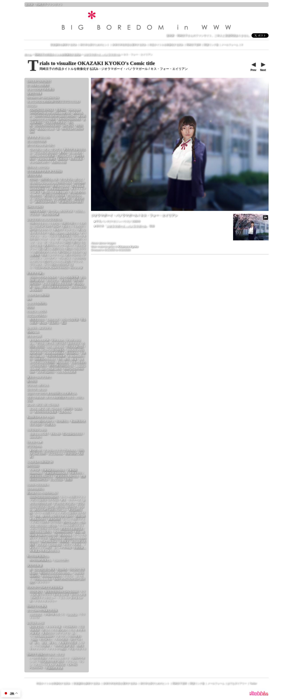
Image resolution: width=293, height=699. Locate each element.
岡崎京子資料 (193, 44)
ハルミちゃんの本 (66, 371)
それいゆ (55, 433)
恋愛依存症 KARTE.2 (66, 476)
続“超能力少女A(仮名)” (71, 201)
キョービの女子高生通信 (40, 89)
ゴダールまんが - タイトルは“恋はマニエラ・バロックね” (55, 399)
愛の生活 (32, 381)
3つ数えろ (49, 424)
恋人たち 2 (55, 538)
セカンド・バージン (38, 167)
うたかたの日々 (35, 488)
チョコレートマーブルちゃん (60, 450)
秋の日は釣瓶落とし (38, 556)
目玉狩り (54, 322)
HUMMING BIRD (63, 531)
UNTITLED (33, 465)
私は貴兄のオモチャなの (40, 417)
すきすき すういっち (38, 137)
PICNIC (34, 179)
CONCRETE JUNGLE (41, 109)
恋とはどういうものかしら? (42, 492)
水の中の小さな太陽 (45, 411)
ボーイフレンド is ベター (41, 145)
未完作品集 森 (34, 565)
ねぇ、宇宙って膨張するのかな (51, 286)
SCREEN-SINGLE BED (47, 125)
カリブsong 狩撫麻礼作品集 (42, 610)
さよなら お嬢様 (46, 158)
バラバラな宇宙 (69, 319)
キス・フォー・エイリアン (63, 233)
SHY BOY (68, 125)
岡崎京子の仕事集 (37, 606)
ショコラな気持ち (37, 303)
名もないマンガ (45, 128)
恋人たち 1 (65, 535)
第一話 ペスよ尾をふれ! (54, 192)
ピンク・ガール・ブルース (62, 506)
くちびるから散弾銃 (38, 295)
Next (263, 66)
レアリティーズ (35, 622)
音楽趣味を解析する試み (63, 44)
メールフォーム (229, 44)
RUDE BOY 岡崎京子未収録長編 (44, 587)
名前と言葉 (76, 158)
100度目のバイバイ (44, 359)
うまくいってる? (39, 433)
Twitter (253, 683)
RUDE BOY (36, 591)
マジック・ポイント (38, 385)
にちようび (55, 544)
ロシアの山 (56, 479)
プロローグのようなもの (43, 277)
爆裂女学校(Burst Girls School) (61, 591)
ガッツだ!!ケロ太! (36, 141)
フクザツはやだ (45, 371)
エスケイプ (73, 343)
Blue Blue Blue (49, 541)
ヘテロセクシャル (37, 429)
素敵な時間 (54, 519)
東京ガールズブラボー (39, 377)
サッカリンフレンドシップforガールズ (50, 182)
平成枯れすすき (54, 667)
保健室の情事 (34, 93)
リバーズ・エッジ (37, 389)
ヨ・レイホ (75, 152)
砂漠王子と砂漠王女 (72, 528)
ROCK (30, 307)
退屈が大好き (34, 175)
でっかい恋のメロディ (42, 421)
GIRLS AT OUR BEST (39, 81)
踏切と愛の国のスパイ (61, 365)
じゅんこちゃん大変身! (42, 155)
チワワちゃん (34, 446)
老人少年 (66, 280)
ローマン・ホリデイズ (60, 211)
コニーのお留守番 (68, 277)
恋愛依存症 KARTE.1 (41, 476)
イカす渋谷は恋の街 (58, 188)
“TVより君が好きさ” (55, 122)
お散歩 (68, 479)
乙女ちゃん (65, 411)
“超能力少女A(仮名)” (45, 201)
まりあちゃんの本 (39, 340)
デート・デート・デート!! (51, 343)
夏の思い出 (36, 450)
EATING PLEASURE (69, 119)
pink (29, 299)
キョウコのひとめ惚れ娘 (53, 101)
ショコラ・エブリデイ (39, 327)
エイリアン (53, 280)
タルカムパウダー (51, 575)
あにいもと (62, 362)
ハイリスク (36, 614)
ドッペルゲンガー (39, 162)
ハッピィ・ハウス (37, 311)
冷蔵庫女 (64, 541)
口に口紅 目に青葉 (44, 569)
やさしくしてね (42, 578)
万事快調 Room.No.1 (53, 470)
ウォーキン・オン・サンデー (45, 149)
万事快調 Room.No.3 (55, 473)
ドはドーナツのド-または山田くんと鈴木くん (52, 393)
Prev (253, 66)
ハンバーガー (61, 560)
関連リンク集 (211, 44)
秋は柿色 (62, 569)
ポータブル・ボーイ (71, 179)
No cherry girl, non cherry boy (43, 97)
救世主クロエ (37, 319)
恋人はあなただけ (72, 433)
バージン (32, 105)
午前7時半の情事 (56, 355)
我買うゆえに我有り (40, 531)
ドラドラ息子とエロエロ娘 (57, 283)
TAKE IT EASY (35, 206)
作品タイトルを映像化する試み (166, 44)
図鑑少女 (62, 158)
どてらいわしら (42, 198)
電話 (63, 322)
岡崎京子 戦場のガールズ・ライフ (45, 654)
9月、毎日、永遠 (67, 359)
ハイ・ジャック (55, 346)
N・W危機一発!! (62, 198)
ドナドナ (42, 544)
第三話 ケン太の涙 (54, 195)
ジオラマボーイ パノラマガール (44, 219)
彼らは (43, 322)
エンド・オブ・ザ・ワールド (43, 404)
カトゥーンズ (34, 336)
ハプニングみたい (37, 315)
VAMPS (68, 408)
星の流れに (72, 352)
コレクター (36, 436)
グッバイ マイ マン (64, 503)
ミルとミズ (53, 319)
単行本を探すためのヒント (94, 44)
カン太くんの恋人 (54, 352)
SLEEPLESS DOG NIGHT (44, 496)
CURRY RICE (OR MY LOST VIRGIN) (55, 115)
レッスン (72, 614)
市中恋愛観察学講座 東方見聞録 (44, 171)
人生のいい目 (58, 162)
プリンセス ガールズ (45, 152)
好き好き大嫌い (35, 273)
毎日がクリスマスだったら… (56, 572)
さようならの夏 (50, 214)
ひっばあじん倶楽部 (38, 85)
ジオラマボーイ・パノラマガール (126, 226)
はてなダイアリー (237, 683)
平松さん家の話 (74, 346)
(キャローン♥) (34, 442)
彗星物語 (61, 109)
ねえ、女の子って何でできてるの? (54, 515)
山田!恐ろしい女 (49, 179)
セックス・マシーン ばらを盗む (47, 349)
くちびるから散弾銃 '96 (40, 461)
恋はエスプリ (64, 155)
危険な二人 (33, 331)
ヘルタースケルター (38, 484)
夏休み (63, 152)
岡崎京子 (41, 4)
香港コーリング (60, 185)
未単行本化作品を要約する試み (129, 44)
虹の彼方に (62, 421)
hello (34, 639)
